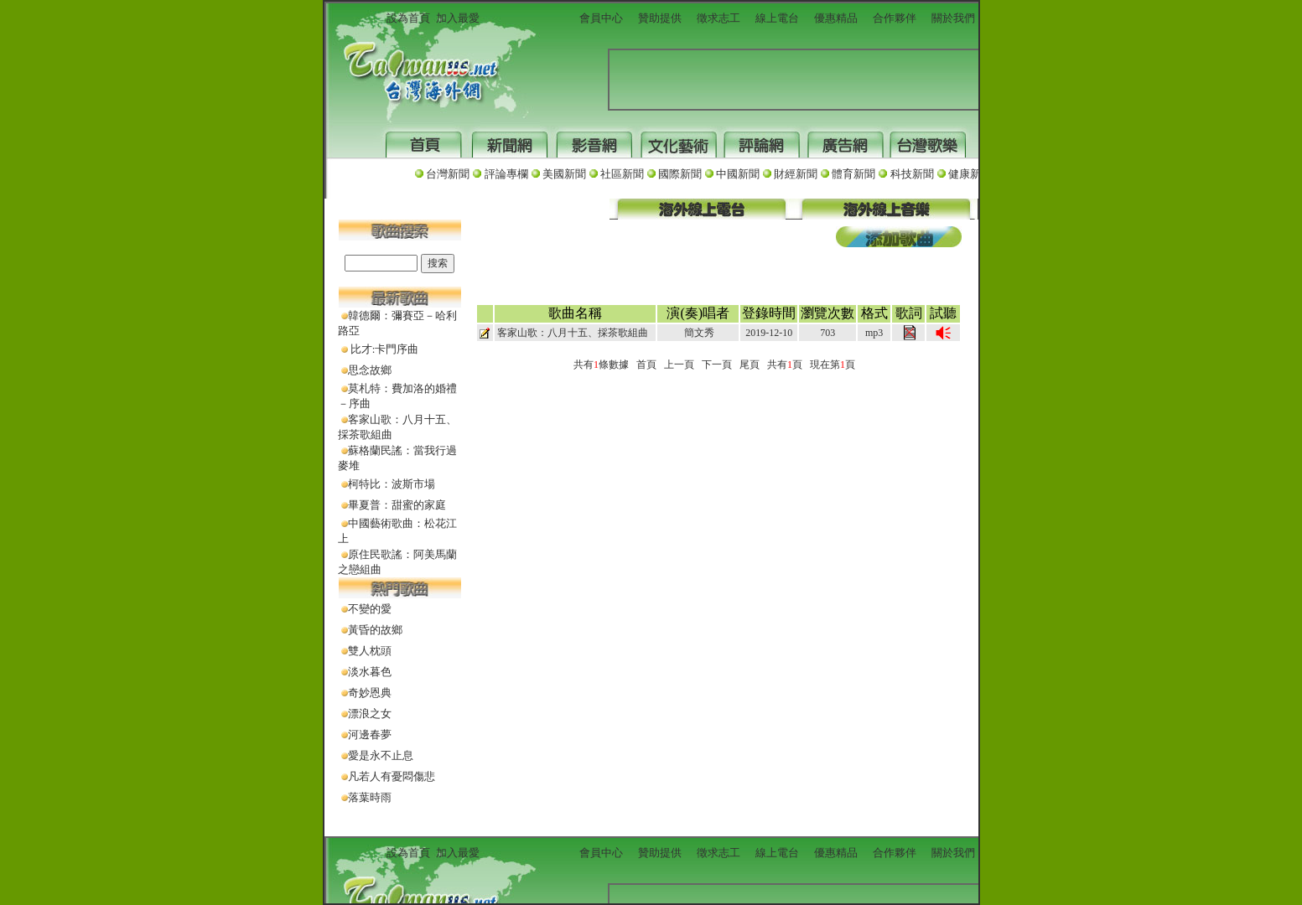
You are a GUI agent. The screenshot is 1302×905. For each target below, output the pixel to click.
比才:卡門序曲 (383, 349)
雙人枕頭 (370, 650)
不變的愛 (370, 608)
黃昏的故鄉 (375, 629)
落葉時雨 (370, 797)
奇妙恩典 (370, 692)
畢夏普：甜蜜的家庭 (397, 505)
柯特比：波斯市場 (391, 484)
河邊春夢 (370, 734)
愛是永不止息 (380, 755)
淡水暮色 (370, 671)
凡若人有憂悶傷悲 (391, 776)
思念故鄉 (370, 370)
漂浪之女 (370, 713)
